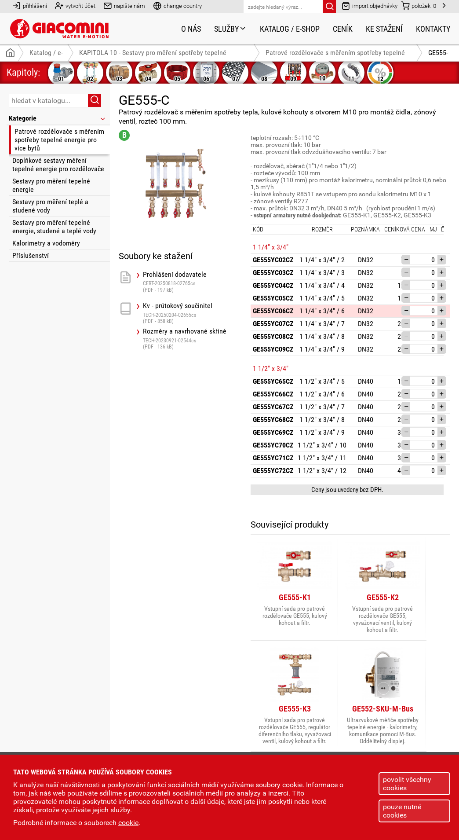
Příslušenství (30, 255)
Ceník (343, 28)
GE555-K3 (417, 215)
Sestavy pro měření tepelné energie (51, 185)
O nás (191, 28)
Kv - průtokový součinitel (188, 313)
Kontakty (433, 28)
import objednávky (369, 5)
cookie (128, 822)
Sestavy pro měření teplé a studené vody (50, 206)
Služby (230, 28)
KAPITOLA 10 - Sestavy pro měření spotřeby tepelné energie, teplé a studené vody (152, 55)
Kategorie (57, 118)
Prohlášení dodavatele (188, 282)
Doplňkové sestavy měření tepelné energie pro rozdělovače (58, 164)
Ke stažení (384, 28)
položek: (418, 5)
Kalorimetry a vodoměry (46, 243)
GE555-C (438, 55)
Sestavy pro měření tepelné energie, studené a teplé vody (54, 226)
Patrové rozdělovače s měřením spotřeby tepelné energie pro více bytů (59, 139)
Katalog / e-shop (290, 28)
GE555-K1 (357, 215)
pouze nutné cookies (402, 811)
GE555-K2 (387, 215)
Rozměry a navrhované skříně (188, 338)
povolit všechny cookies (407, 783)
